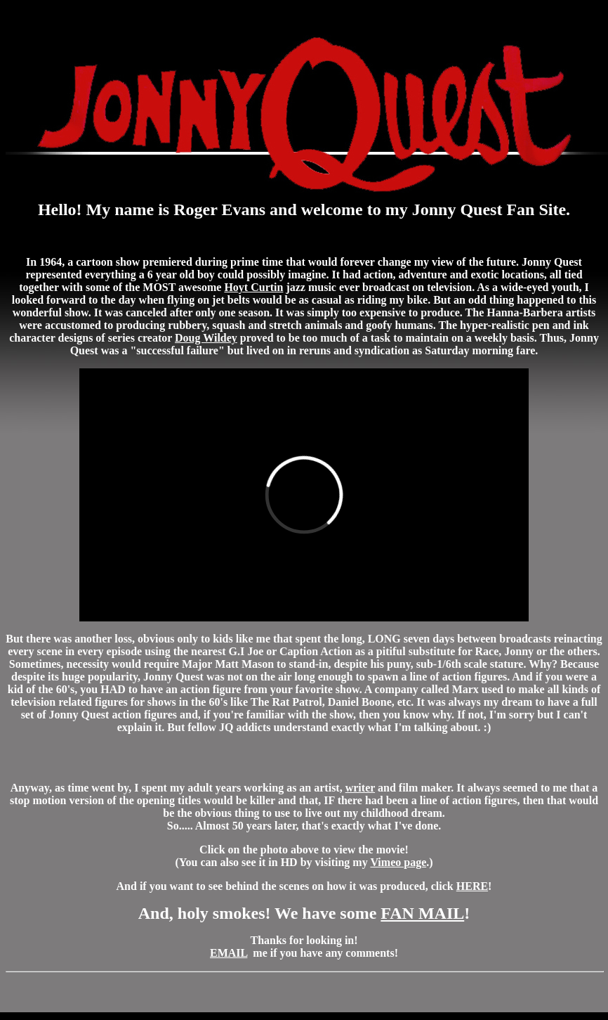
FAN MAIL (422, 913)
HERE (472, 886)
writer (360, 788)
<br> (304, 494)
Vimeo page (398, 862)
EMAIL (228, 953)
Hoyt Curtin (253, 287)
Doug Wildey (206, 338)
